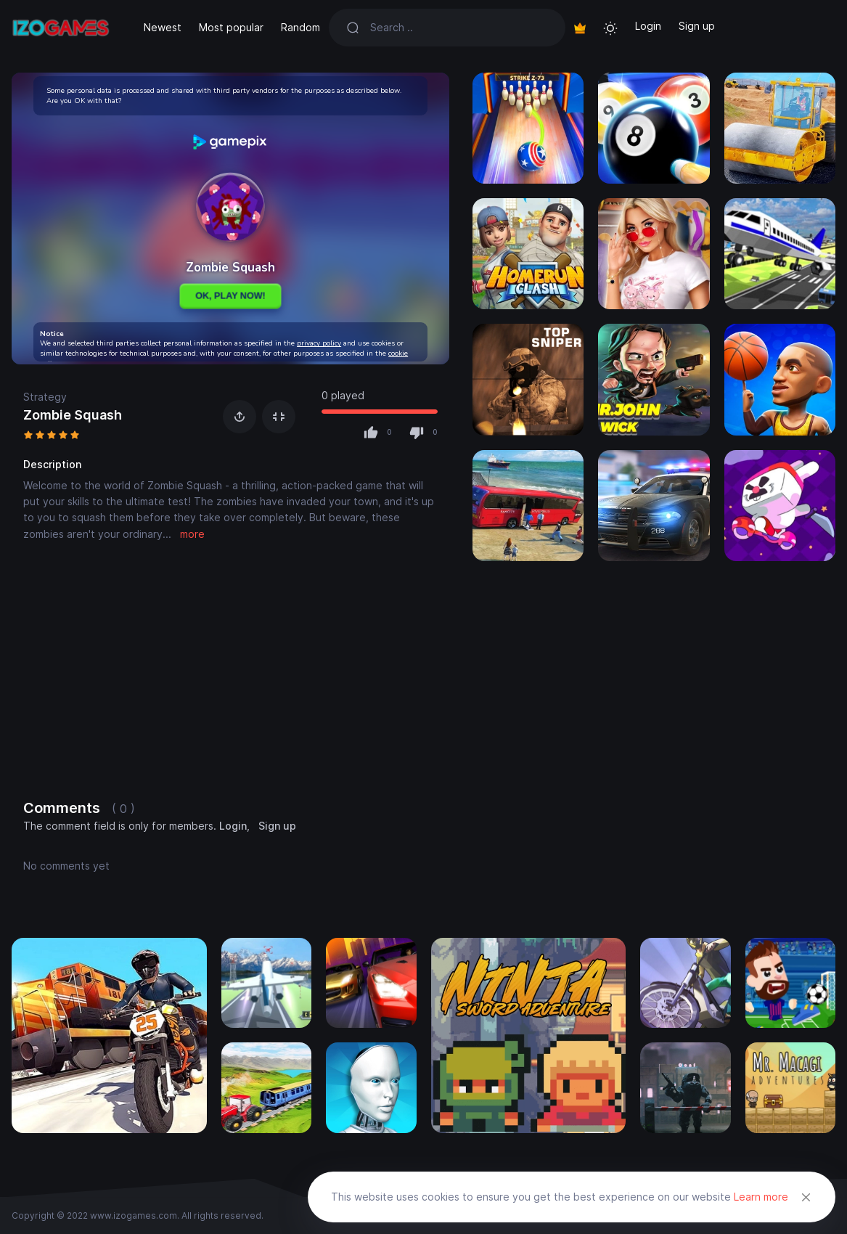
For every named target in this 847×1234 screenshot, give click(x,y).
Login (648, 26)
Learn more (761, 1196)
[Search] (459, 28)
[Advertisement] (230, 673)
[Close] (806, 1197)
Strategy (45, 397)
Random (300, 27)
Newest (162, 27)
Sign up (697, 26)
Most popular (231, 27)
